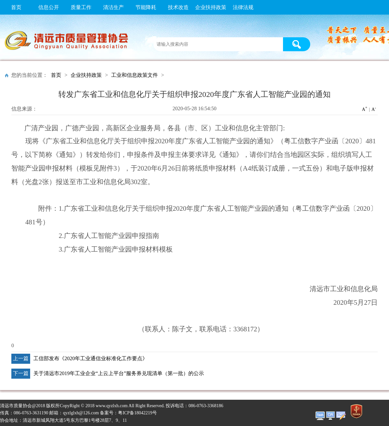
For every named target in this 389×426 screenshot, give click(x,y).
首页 (16, 7)
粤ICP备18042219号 (137, 412)
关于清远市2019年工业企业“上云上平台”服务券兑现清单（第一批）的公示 (118, 373)
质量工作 (81, 7)
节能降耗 (146, 7)
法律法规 (243, 7)
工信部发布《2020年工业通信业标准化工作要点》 (90, 358)
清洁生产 (113, 7)
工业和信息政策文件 (134, 75)
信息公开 (48, 7)
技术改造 (178, 7)
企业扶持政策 (210, 7)
